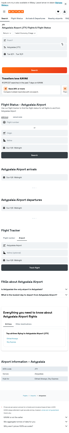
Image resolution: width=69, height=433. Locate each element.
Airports (33, 396)
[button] (66, 4)
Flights (25, 396)
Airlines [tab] (8, 324)
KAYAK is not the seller (36, 417)
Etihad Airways (12, 338)
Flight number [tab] (9, 238)
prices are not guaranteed (50, 410)
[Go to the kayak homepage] (16, 11)
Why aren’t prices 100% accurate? (36, 426)
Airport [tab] (22, 238)
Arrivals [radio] (4, 117)
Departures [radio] (17, 117)
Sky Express (11, 342)
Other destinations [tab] (23, 324)
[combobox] (7, 33)
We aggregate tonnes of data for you (36, 421)
